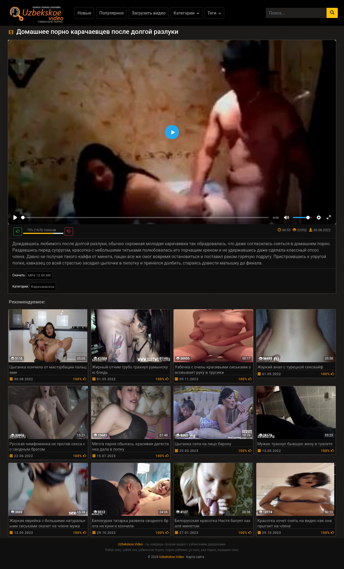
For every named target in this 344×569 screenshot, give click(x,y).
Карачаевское (42, 287)
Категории (186, 13)
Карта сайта (195, 557)
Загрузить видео (149, 13)
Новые (84, 13)
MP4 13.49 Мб (39, 275)
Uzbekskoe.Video (130, 544)
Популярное (111, 13)
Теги (214, 13)
